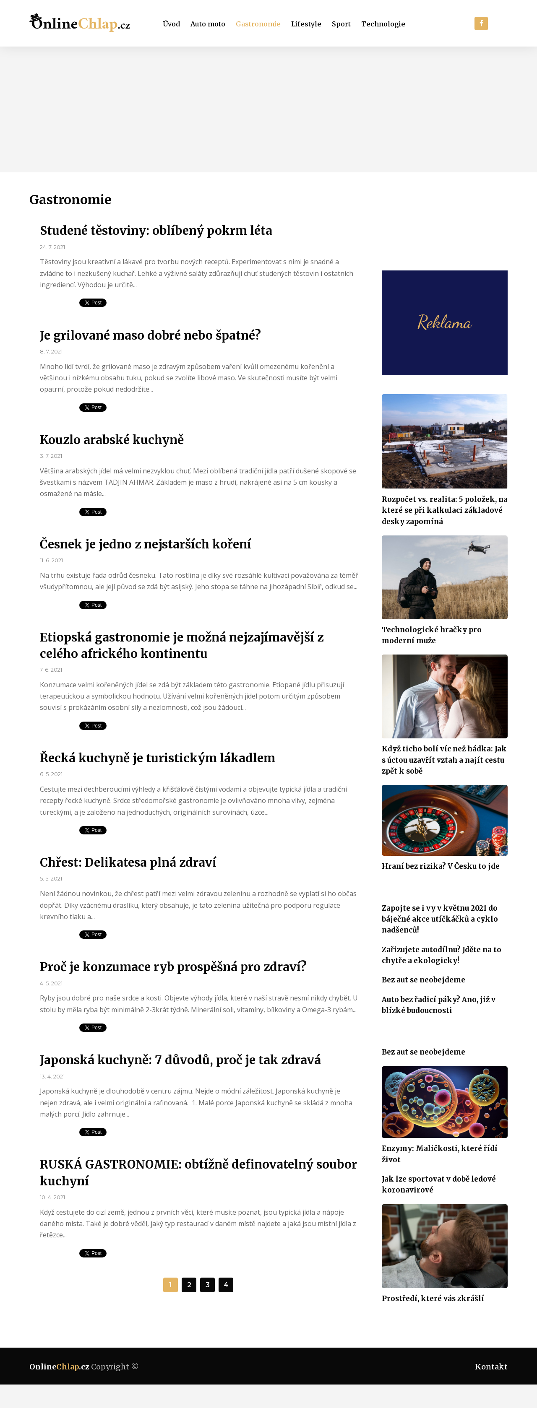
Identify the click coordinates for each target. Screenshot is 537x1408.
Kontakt (491, 1367)
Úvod (171, 24)
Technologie (383, 24)
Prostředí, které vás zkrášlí (433, 1298)
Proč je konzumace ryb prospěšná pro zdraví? (173, 966)
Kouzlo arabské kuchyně (112, 439)
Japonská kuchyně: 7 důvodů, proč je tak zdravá (180, 1060)
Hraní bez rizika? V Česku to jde (441, 866)
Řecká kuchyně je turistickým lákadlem (157, 758)
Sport (341, 24)
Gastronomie (258, 24)
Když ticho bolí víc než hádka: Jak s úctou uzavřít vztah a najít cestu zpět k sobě (444, 760)
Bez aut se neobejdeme (423, 980)
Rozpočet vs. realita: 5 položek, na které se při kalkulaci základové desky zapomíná (445, 510)
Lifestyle (306, 24)
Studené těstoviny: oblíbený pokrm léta (156, 230)
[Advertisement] (268, 109)
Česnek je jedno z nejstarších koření (145, 544)
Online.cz (59, 1367)
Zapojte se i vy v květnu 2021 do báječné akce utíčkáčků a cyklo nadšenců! (440, 919)
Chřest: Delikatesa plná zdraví (128, 862)
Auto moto (207, 24)
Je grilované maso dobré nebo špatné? (150, 335)
